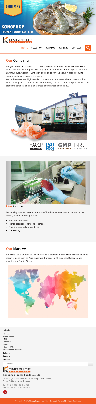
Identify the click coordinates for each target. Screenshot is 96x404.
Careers (63, 48)
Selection (36, 48)
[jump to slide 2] (46, 32)
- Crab (5, 344)
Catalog (50, 48)
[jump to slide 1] (43, 32)
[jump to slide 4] (51, 32)
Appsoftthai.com (74, 401)
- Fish (5, 339)
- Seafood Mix (8, 347)
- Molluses (7, 342)
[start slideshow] (40, 31)
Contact (76, 48)
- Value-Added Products (12, 349)
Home (24, 48)
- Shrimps (6, 334)
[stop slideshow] (55, 31)
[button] (12, 186)
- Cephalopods (8, 336)
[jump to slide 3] (49, 32)
